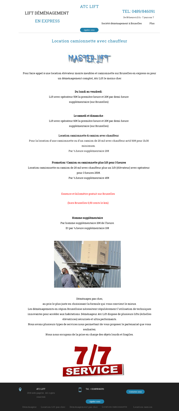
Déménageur (29, 407)
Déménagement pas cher (84, 407)
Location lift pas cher (53, 407)
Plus (151, 23)
